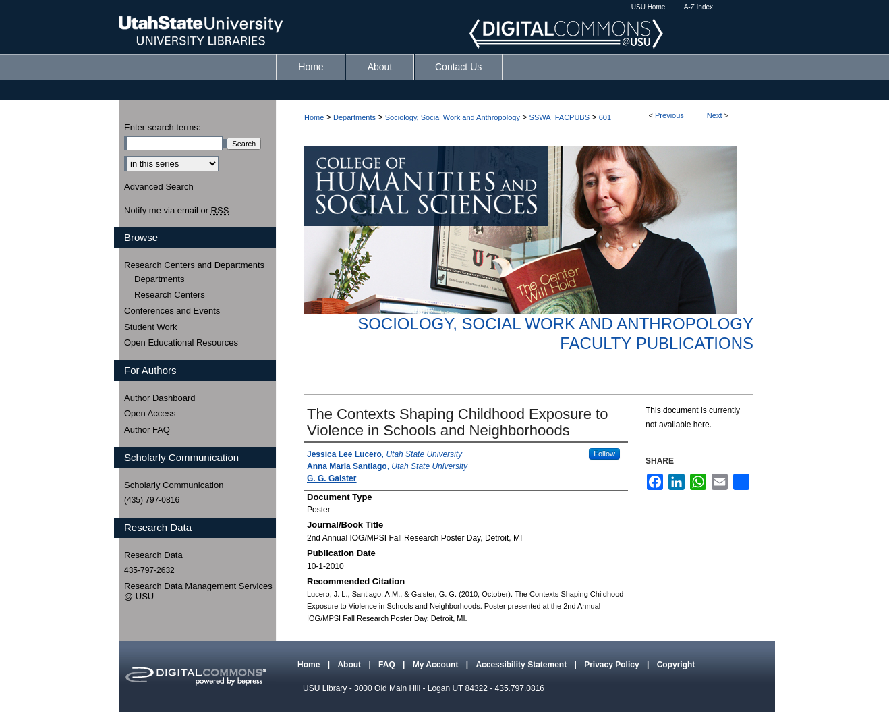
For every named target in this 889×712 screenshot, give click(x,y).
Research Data (153, 555)
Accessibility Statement (522, 664)
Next (714, 115)
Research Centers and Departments (194, 265)
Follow (604, 453)
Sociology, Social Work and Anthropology (452, 117)
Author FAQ (147, 430)
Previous (669, 115)
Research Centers (169, 295)
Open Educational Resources (181, 342)
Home (314, 117)
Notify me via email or (176, 210)
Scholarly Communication (173, 485)
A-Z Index (698, 7)
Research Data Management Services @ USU (198, 591)
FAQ (387, 664)
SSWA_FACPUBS (559, 117)
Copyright (676, 664)
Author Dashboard (160, 398)
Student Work (150, 327)
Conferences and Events (172, 311)
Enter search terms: (162, 127)
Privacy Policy (612, 664)
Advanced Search (159, 187)
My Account (437, 664)
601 (605, 117)
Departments (354, 117)
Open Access (150, 413)
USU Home (648, 7)
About (350, 664)
